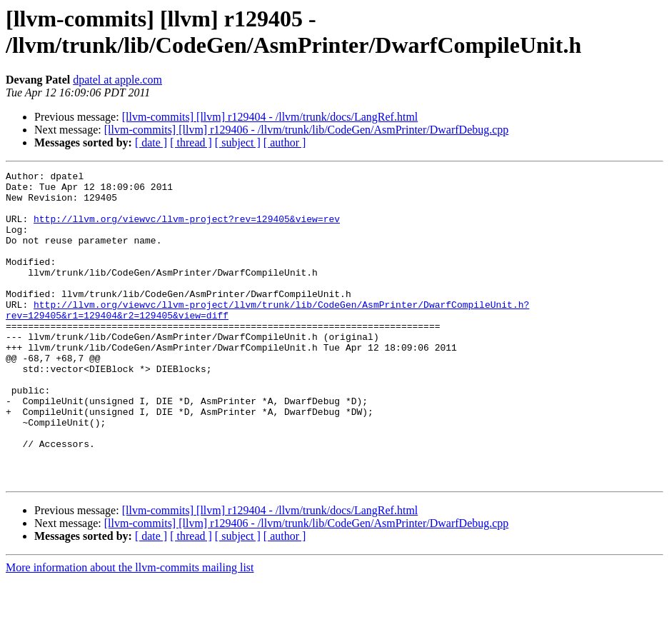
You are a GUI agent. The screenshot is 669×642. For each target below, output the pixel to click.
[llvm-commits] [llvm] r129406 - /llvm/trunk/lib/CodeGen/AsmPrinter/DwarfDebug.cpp (306, 130)
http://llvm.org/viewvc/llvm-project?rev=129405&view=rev (187, 229)
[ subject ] (238, 142)
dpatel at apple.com (117, 80)
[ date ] (151, 142)
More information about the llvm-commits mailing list (130, 629)
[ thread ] (191, 142)
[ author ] (284, 142)
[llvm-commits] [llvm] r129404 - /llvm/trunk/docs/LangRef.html (270, 117)
